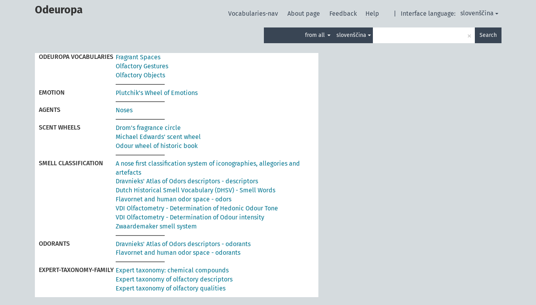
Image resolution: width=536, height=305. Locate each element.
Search (488, 35)
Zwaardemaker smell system (156, 226)
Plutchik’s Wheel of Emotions (157, 93)
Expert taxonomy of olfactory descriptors (174, 279)
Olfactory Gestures (142, 66)
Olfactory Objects (140, 75)
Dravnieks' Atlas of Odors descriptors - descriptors (187, 181)
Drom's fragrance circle (148, 127)
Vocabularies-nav (254, 13)
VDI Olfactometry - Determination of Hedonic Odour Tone (197, 208)
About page (304, 13)
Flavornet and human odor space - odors (173, 199)
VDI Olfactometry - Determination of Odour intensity (190, 217)
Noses (124, 110)
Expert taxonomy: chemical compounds (172, 270)
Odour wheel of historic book (157, 146)
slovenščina (479, 13)
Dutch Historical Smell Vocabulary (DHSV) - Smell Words (195, 190)
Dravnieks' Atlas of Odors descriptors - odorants (183, 244)
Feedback (343, 13)
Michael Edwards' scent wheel (158, 137)
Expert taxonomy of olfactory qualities (170, 288)
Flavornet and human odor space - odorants (178, 252)
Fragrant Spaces (138, 57)
